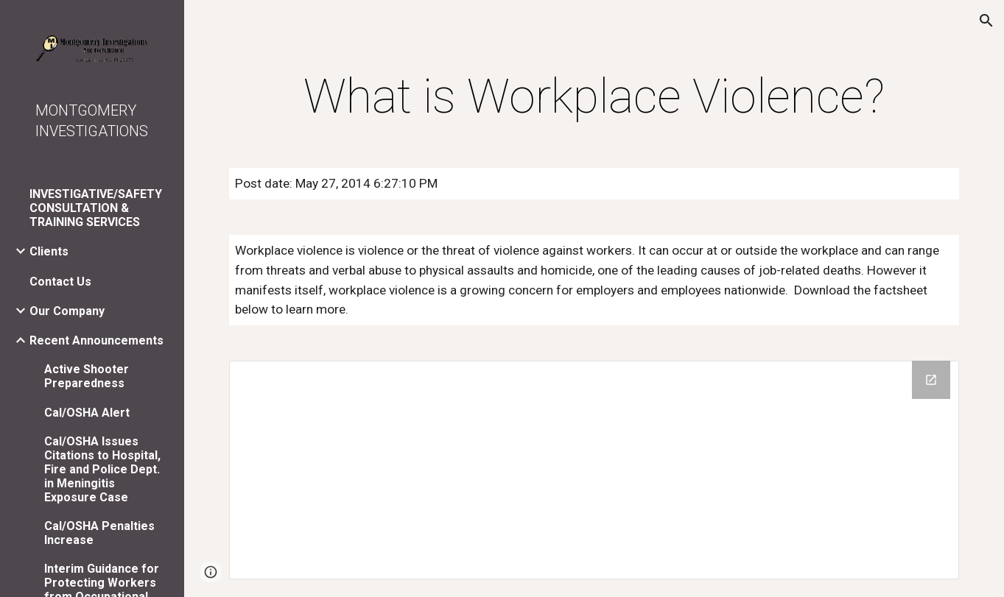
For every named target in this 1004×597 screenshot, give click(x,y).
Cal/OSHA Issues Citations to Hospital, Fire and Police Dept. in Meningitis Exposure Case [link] (102, 469)
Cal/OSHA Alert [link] (87, 413)
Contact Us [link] (60, 282)
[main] (594, 97)
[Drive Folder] (594, 470)
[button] (986, 20)
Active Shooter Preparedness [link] (86, 376)
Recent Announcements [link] (96, 340)
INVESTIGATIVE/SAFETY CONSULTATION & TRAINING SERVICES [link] (95, 208)
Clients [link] (49, 251)
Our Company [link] (67, 311)
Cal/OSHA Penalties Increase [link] (99, 533)
